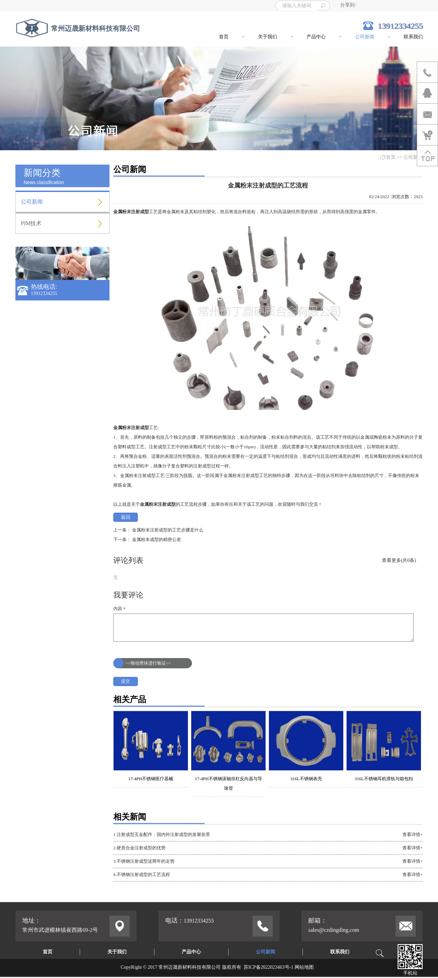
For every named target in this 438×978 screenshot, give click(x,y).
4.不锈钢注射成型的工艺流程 (141, 874)
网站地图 (304, 967)
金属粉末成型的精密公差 (156, 539)
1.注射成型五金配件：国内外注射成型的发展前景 (161, 834)
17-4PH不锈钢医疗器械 (150, 778)
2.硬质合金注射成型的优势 (139, 847)
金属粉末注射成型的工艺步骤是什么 (167, 529)
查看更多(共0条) (399, 560)
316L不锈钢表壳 (306, 778)
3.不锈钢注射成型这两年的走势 (144, 861)
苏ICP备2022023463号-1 (268, 967)
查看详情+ (412, 834)
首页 (391, 157)
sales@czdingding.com (333, 930)
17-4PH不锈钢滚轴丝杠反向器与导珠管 (228, 783)
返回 (125, 517)
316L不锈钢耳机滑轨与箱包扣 (384, 778)
